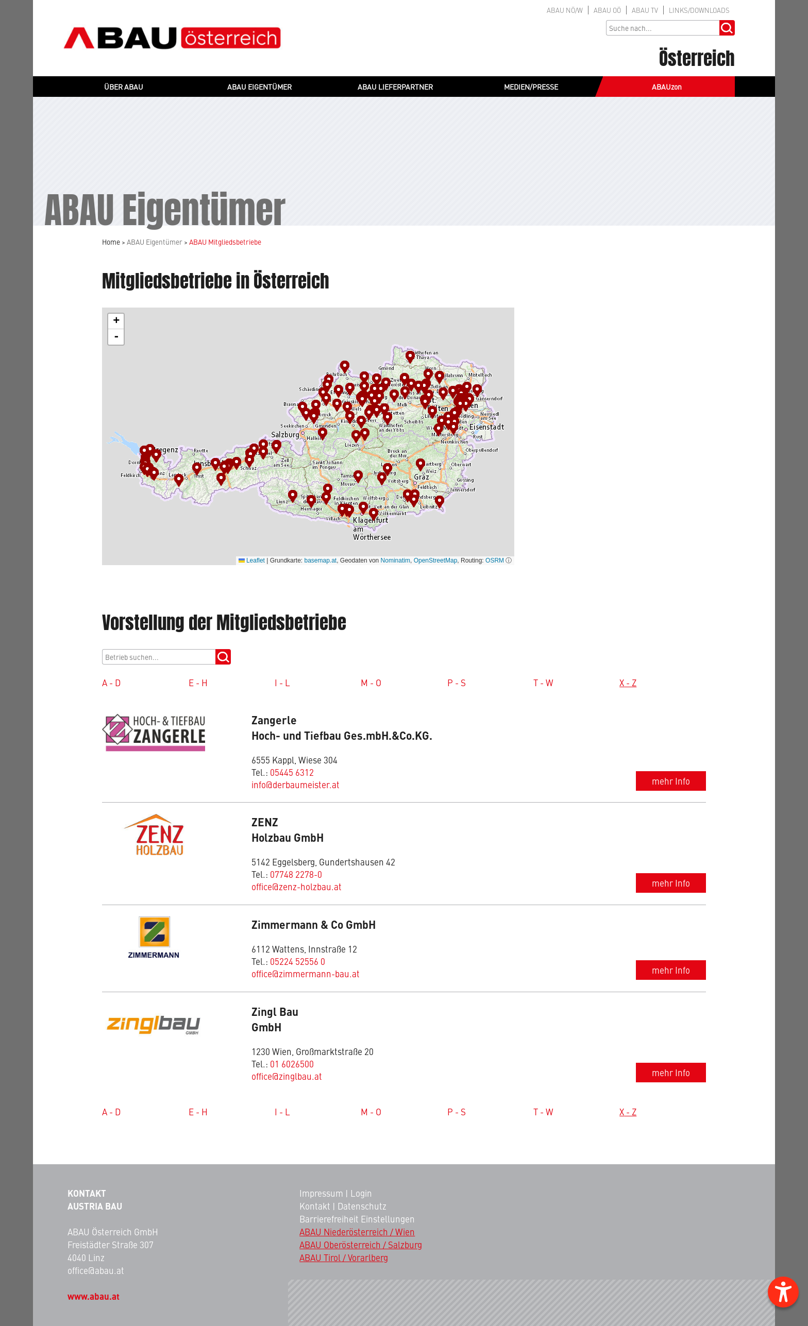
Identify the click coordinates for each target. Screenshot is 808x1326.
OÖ (607, 10)
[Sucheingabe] (662, 28)
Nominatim (395, 560)
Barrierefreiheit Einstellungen (357, 1219)
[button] (197, 469)
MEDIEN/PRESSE (531, 86)
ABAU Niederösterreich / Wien (357, 1232)
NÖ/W (565, 10)
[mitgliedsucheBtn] (223, 657)
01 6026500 (292, 1064)
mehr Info (671, 781)
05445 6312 (292, 772)
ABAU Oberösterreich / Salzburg (360, 1244)
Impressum (321, 1193)
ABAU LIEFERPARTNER (395, 86)
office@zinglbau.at (286, 1076)
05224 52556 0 (297, 961)
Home (111, 242)
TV (645, 10)
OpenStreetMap (436, 560)
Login (361, 1193)
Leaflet (252, 560)
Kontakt (314, 1206)
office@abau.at (96, 1270)
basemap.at (320, 560)
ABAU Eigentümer (154, 242)
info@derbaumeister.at (295, 784)
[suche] (158, 657)
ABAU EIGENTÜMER (259, 86)
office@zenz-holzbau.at (296, 886)
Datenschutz (362, 1206)
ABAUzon (667, 86)
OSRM (494, 560)
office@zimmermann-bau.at (305, 973)
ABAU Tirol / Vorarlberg (343, 1257)
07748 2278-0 (296, 874)
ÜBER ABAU (123, 86)
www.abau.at (94, 1296)
